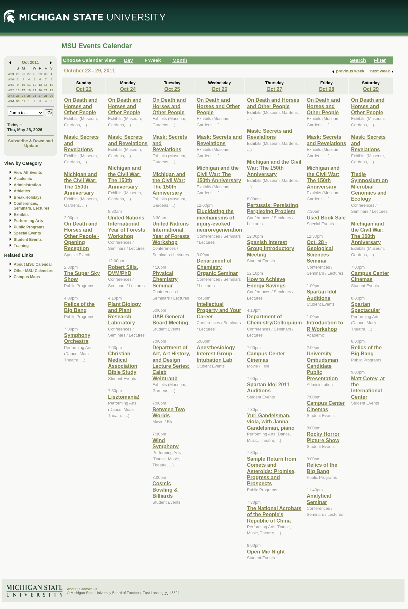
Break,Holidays (28, 197)
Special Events (27, 233)
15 (51, 84)
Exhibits (21, 214)
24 (23, 95)
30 (45, 74)
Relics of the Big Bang (79, 307)
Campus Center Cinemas (266, 356)
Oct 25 (172, 89)
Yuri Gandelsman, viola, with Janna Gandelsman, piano (271, 421)
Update (31, 145)
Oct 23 (83, 89)
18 (29, 90)
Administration (27, 185)
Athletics (22, 191)
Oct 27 (274, 89)
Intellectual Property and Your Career (219, 310)
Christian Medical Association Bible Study (122, 363)
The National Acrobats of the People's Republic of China (274, 514)
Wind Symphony (165, 443)
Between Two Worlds (168, 412)
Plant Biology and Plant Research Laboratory (124, 313)
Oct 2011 (30, 62)
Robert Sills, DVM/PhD (123, 270)
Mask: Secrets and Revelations (128, 140)
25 (17, 74)
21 (45, 90)
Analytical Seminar (319, 499)
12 (34, 84)
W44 (11, 101)
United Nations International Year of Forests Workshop (126, 227)
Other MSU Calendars (34, 271)
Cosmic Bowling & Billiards (165, 489)
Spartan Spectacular (365, 307)
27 (29, 74)
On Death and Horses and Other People (81, 106)
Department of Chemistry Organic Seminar (217, 267)
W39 (11, 74)
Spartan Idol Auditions (321, 295)
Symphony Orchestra (77, 338)
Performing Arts (28, 221)
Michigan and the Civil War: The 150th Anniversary (80, 183)
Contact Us (88, 589)
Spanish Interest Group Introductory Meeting (270, 248)
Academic (23, 178)
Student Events (28, 239)
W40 (11, 79)
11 (29, 84)
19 (34, 90)
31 (23, 101)
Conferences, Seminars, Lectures (31, 206)
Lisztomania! (124, 397)
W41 (11, 84)
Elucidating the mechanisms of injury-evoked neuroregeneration (219, 220)
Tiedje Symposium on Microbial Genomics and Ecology (369, 186)
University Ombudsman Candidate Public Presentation (322, 366)
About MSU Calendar (33, 264)
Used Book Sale (326, 217)
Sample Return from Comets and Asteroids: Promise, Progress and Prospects (271, 471)
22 (51, 90)
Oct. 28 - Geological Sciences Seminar (320, 251)
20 (40, 90)
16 (17, 90)
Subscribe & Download (30, 140)
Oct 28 (326, 89)
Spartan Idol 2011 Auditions (268, 387)
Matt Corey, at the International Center (368, 387)
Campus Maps (27, 277)
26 (23, 74)
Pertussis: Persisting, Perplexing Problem (273, 208)
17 (23, 90)
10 (23, 84)
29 (40, 74)
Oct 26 (219, 89)
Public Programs (29, 227)
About (71, 589)
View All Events (28, 172)
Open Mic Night (266, 551)
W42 (11, 90)
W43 (11, 95)
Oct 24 (127, 89)
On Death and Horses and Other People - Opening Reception (81, 236)
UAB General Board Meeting (170, 319)
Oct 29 (371, 89)
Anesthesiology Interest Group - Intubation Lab (216, 354)
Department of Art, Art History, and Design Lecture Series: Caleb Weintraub (171, 363)
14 (45, 84)
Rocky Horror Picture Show (323, 437)
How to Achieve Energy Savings (266, 282)
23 (17, 95)
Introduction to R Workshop (325, 325)
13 (40, 84)
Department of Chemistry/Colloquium (274, 319)
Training (21, 245)
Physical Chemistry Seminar (165, 279)
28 (34, 74)
